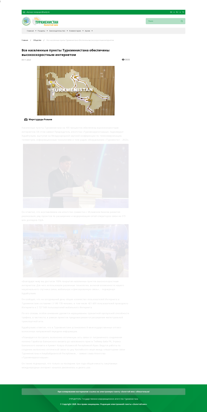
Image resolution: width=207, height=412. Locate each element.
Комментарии (75, 31)
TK (183, 12)
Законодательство (57, 31)
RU (177, 12)
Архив (87, 31)
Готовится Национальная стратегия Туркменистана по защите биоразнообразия (160, 175)
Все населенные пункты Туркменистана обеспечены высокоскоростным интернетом (80, 40)
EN (171, 12)
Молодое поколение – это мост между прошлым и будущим (161, 92)
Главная (30, 31)
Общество (37, 40)
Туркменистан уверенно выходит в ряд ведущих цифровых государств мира (160, 133)
